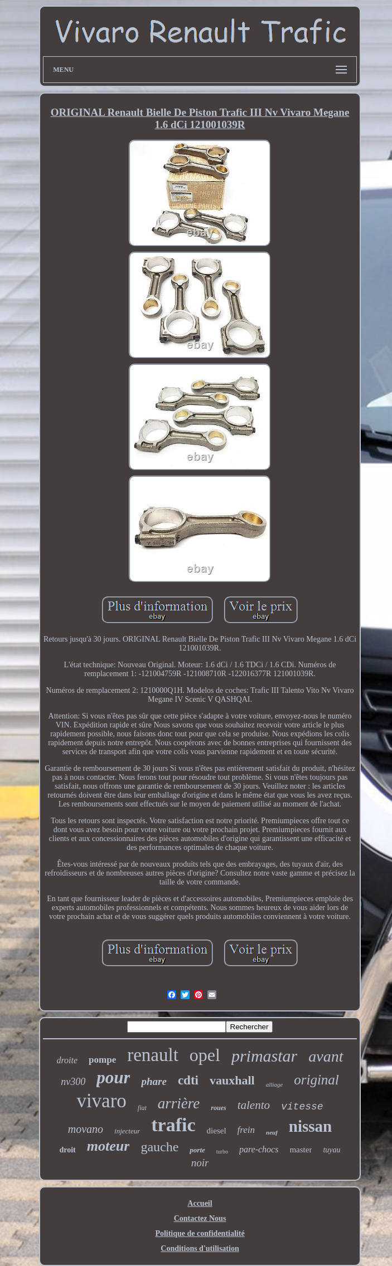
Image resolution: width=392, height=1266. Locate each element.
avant (325, 1056)
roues (218, 1108)
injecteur (127, 1131)
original (316, 1079)
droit (67, 1150)
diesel (216, 1130)
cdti (188, 1080)
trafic (173, 1125)
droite (67, 1060)
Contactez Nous (200, 1218)
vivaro (101, 1101)
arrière (179, 1103)
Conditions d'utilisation (200, 1248)
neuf (272, 1132)
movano (85, 1129)
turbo (222, 1151)
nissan (310, 1126)
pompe (102, 1059)
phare (153, 1081)
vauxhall (232, 1080)
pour (113, 1077)
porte (197, 1150)
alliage (274, 1084)
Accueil (199, 1203)
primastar (264, 1056)
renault (152, 1055)
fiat (142, 1108)
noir (200, 1163)
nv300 (73, 1081)
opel (205, 1055)
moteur (108, 1146)
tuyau (331, 1150)
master (300, 1149)
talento (254, 1105)
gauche (159, 1147)
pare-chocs (259, 1149)
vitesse (302, 1106)
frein (246, 1130)
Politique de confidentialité (199, 1233)
